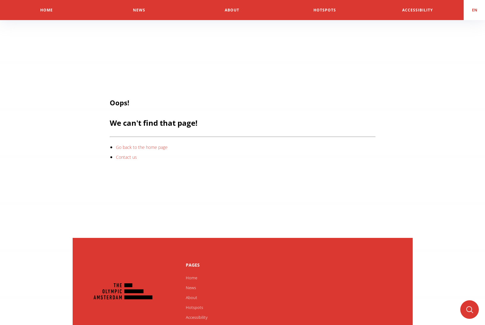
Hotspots (194, 307)
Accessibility (197, 317)
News (191, 287)
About (191, 297)
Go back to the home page (142, 147)
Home (191, 278)
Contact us (126, 157)
